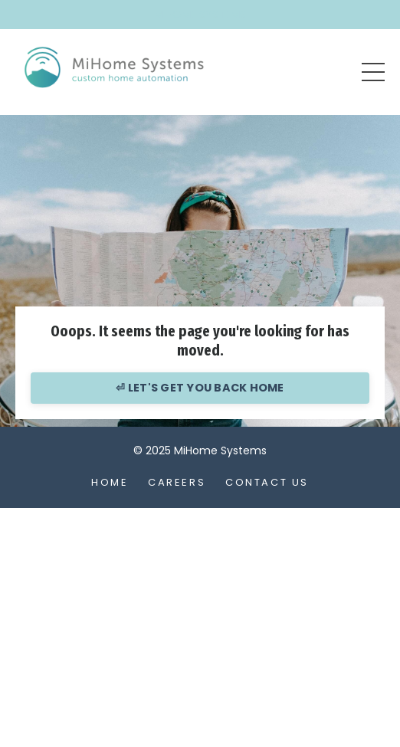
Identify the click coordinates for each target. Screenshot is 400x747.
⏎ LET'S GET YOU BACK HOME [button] (200, 387)
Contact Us (267, 482)
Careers (176, 482)
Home (109, 482)
